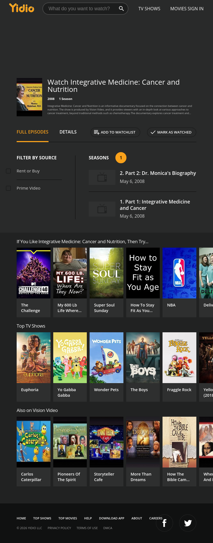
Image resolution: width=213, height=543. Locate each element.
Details (68, 132)
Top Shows (42, 518)
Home (21, 518)
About (136, 518)
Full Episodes (33, 132)
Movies (178, 9)
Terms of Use (87, 528)
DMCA (107, 528)
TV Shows (149, 9)
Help (88, 518)
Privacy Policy (59, 528)
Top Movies (68, 518)
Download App (111, 518)
